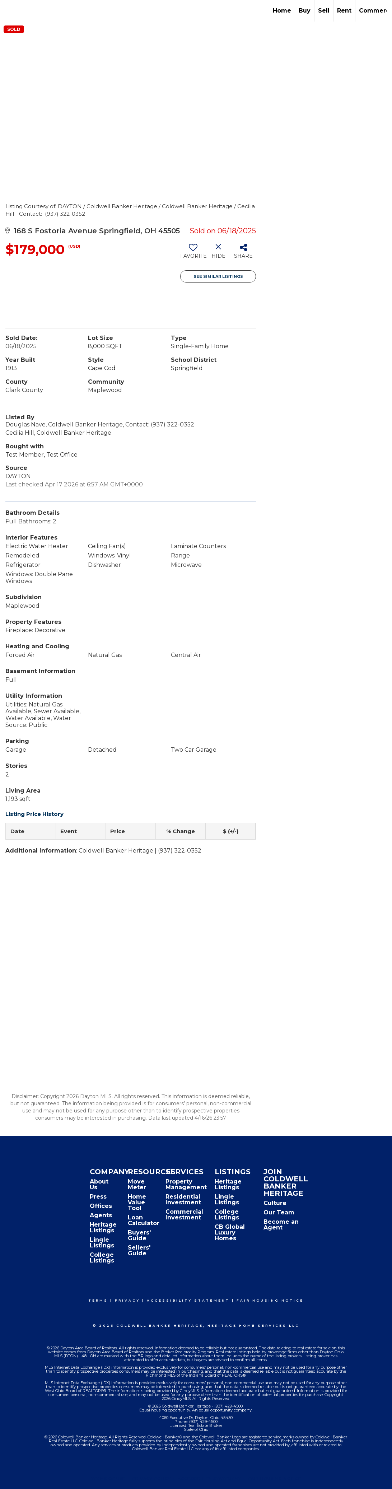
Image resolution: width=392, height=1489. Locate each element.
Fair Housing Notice (270, 1300)
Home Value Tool (137, 1202)
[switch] (193, 254)
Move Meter (137, 1184)
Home (282, 10)
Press (98, 1196)
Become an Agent (281, 1224)
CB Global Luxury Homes (230, 1232)
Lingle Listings (102, 1242)
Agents (101, 1215)
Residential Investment (183, 1199)
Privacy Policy (151, 1478)
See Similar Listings (218, 276)
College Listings (102, 1257)
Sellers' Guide (139, 1250)
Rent (344, 10)
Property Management (186, 1184)
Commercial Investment (184, 1214)
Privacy (127, 1300)
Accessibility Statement (188, 1300)
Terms (98, 1300)
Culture (274, 1203)
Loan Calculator (143, 1220)
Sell (324, 10)
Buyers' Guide (139, 1235)
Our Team (278, 1212)
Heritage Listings (103, 1227)
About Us (99, 1184)
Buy (305, 10)
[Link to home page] (9, 11)
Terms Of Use (108, 1478)
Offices (101, 1206)
